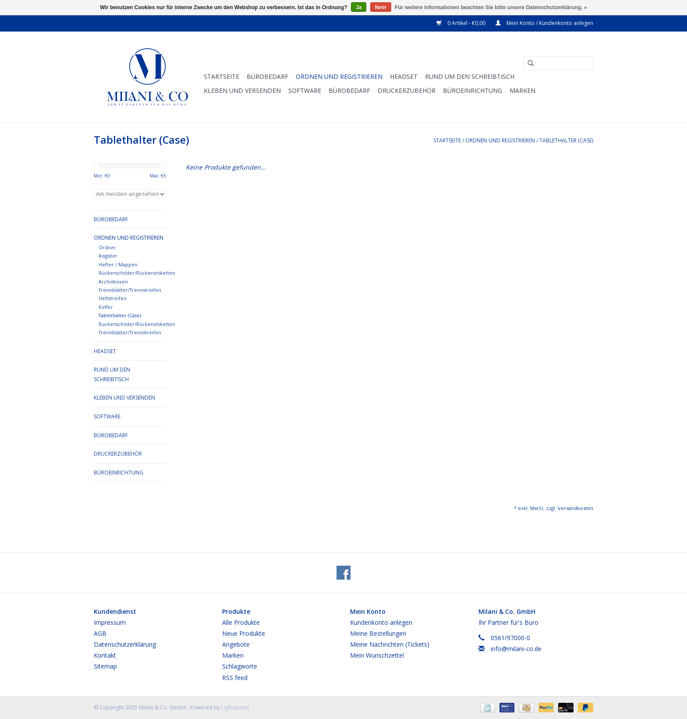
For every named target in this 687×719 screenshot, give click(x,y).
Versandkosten (575, 508)
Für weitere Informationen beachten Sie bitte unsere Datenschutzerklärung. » (491, 7)
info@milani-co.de (516, 649)
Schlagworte (239, 666)
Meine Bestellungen (378, 633)
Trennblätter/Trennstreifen (130, 332)
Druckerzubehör (407, 90)
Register (108, 255)
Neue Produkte (243, 633)
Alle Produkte (241, 622)
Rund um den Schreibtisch (469, 76)
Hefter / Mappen (118, 264)
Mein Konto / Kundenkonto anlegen (544, 23)
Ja (358, 7)
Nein (380, 7)
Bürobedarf (349, 90)
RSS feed (235, 677)
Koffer (106, 307)
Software (304, 90)
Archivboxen (113, 281)
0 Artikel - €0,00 (461, 23)
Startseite (221, 76)
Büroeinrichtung (472, 90)
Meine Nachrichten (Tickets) (389, 644)
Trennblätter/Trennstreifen (130, 290)
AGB (100, 633)
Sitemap (105, 666)
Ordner (107, 247)
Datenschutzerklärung (125, 644)
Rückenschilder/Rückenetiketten (137, 324)
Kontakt (105, 655)
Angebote (236, 644)
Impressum (110, 622)
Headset (404, 76)
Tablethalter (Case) (566, 140)
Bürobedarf (267, 76)
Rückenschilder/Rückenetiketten (137, 272)
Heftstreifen (113, 298)
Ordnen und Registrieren (339, 76)
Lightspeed (235, 707)
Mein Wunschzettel (377, 655)
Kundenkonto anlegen (381, 622)
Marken (522, 90)
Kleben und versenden (242, 90)
